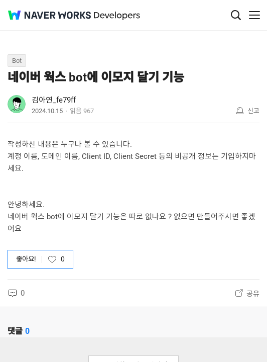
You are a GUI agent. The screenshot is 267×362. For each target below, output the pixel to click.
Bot (17, 60)
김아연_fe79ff (54, 100)
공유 (252, 294)
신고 (253, 111)
